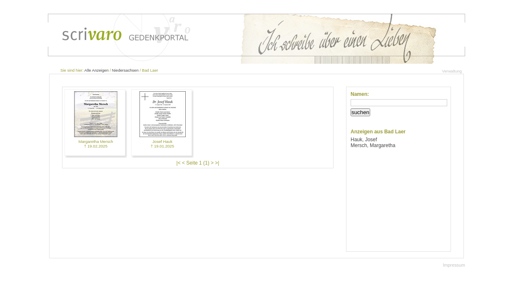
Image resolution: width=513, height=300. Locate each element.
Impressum (454, 265)
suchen (360, 112)
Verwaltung (452, 71)
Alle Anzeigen (97, 70)
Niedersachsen (125, 70)
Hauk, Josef (364, 139)
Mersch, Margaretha (373, 145)
